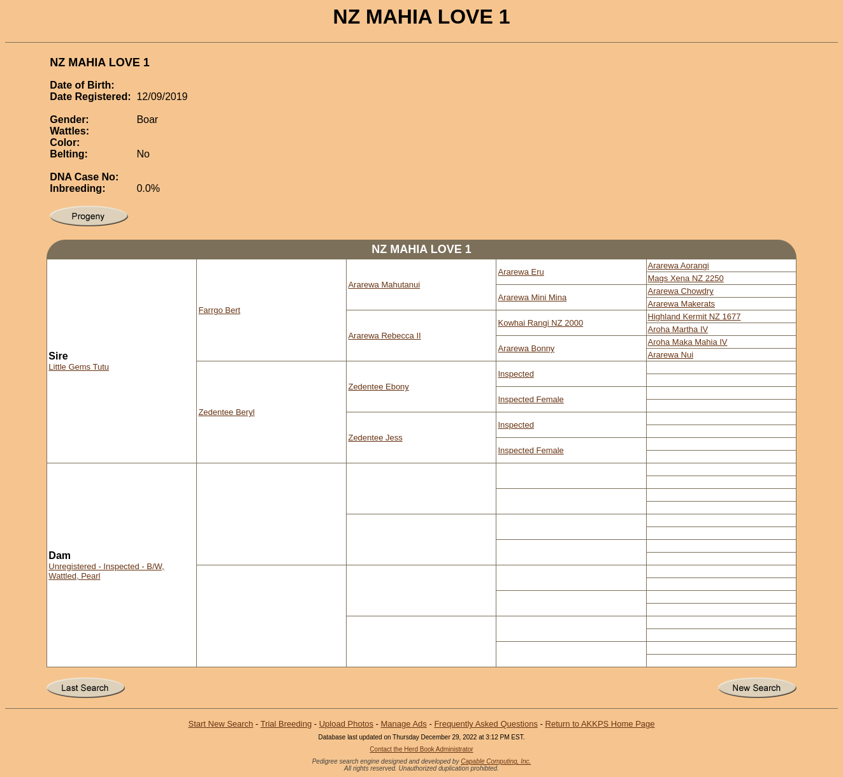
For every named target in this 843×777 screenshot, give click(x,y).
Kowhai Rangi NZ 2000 (540, 323)
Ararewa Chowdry (681, 291)
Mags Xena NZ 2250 (686, 278)
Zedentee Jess (375, 437)
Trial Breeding (286, 724)
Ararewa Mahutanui (384, 284)
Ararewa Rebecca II (384, 335)
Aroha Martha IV (678, 329)
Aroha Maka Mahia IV (688, 342)
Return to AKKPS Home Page (600, 724)
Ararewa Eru (521, 272)
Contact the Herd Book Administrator (421, 749)
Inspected (515, 374)
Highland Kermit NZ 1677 (694, 316)
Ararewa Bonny (526, 348)
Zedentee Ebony (378, 386)
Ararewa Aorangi (678, 265)
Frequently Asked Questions (486, 724)
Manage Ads (404, 724)
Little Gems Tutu (78, 367)
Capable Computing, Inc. (496, 761)
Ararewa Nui (671, 354)
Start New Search (220, 724)
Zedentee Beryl (226, 412)
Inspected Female (530, 399)
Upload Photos (346, 724)
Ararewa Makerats (681, 304)
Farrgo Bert (219, 310)
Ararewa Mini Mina (532, 297)
